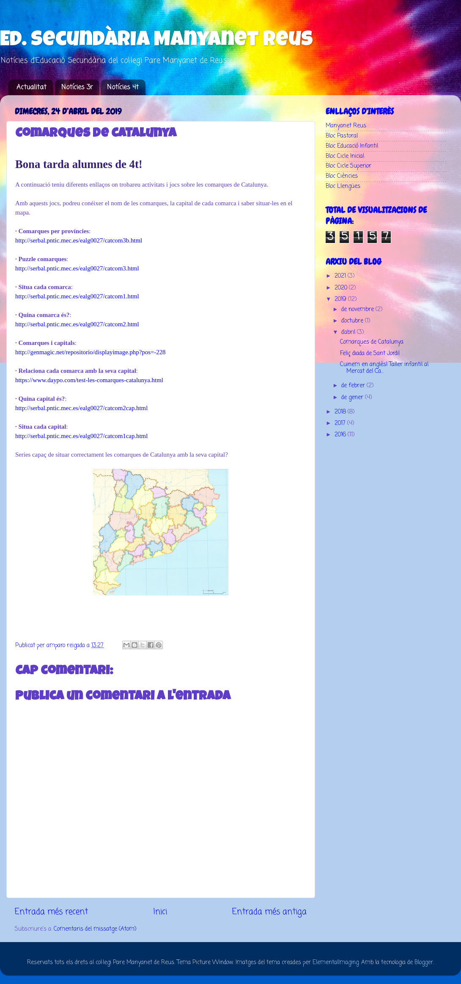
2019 (341, 299)
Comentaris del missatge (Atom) (95, 929)
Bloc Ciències (342, 176)
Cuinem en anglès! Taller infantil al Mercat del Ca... (384, 368)
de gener (353, 397)
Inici (160, 912)
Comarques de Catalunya (371, 342)
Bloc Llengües (343, 186)
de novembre (358, 309)
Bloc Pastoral (342, 136)
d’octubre (353, 321)
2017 (341, 423)
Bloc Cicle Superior (348, 166)
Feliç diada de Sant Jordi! (370, 353)
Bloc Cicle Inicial (345, 156)
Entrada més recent (51, 912)
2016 (341, 434)
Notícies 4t (123, 87)
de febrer (354, 385)
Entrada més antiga (269, 912)
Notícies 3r (77, 87)
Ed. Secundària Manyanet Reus (156, 41)
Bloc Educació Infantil (352, 146)
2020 (342, 288)
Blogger (423, 962)
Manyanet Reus (346, 125)
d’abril (349, 332)
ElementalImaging (336, 962)
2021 (341, 276)
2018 (341, 412)
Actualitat (31, 87)
